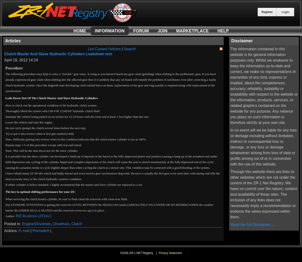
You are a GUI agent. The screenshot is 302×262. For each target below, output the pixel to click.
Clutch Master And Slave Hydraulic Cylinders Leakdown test (58, 54)
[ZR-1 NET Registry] (73, 22)
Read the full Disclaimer (250, 225)
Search (130, 49)
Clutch (76, 224)
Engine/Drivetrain (36, 224)
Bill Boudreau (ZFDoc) (33, 216)
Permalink (41, 231)
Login (285, 12)
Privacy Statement (170, 253)
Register (267, 12)
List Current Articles (104, 49)
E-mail (24, 231)
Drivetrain (61, 224)
